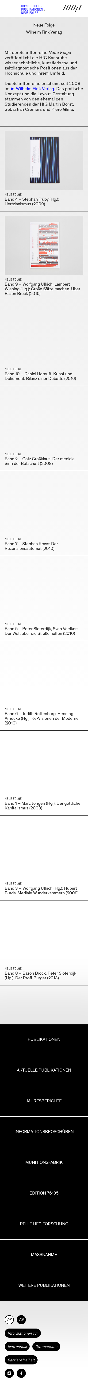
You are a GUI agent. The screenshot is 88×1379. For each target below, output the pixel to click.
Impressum (17, 1346)
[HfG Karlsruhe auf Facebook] (21, 1373)
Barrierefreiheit (21, 1360)
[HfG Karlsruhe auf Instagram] (9, 1373)
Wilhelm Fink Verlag (35, 89)
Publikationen (32, 9)
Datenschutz (46, 1346)
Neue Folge (29, 13)
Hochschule (30, 6)
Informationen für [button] (23, 1333)
